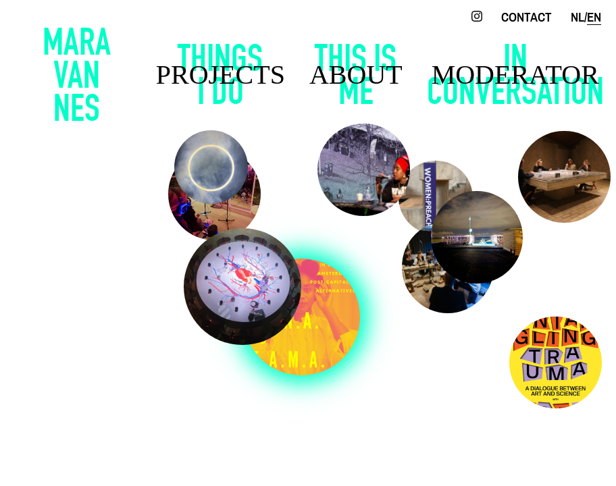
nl (577, 17)
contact (526, 17)
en (594, 17)
